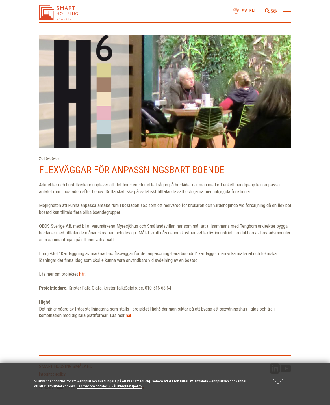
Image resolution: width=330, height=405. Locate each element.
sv (244, 11)
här (81, 274)
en (252, 11)
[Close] (278, 383)
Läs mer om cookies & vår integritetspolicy (109, 386)
